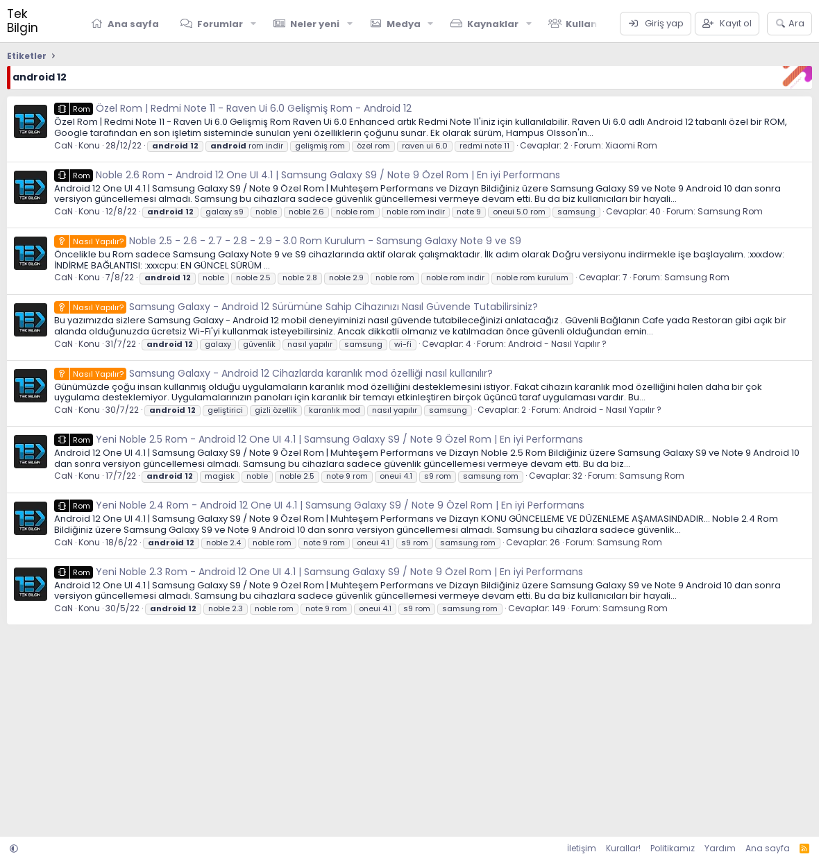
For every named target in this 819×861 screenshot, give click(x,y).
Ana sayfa (133, 24)
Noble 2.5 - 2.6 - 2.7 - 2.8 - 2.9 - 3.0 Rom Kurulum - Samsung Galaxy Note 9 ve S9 (287, 241)
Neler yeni (314, 24)
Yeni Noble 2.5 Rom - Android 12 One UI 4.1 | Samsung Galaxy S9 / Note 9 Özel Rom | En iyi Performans (318, 439)
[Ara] (789, 23)
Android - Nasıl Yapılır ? (557, 344)
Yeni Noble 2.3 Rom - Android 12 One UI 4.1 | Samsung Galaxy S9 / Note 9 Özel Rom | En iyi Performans (318, 572)
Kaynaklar (492, 24)
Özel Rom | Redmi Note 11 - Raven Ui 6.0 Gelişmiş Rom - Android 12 (233, 108)
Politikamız (672, 848)
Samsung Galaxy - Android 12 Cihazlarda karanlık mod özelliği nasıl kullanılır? (273, 373)
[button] (253, 23)
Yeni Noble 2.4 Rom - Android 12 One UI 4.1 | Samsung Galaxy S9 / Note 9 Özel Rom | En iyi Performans (319, 505)
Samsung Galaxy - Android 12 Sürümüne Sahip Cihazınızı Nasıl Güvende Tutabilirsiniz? (296, 307)
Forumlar (220, 24)
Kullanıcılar (594, 24)
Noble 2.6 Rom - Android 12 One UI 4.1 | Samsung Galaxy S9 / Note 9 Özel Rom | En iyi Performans (307, 175)
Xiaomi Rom (631, 145)
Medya (404, 24)
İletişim (581, 848)
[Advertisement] (409, 726)
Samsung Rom (730, 211)
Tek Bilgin (22, 21)
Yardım (720, 848)
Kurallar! (623, 848)
